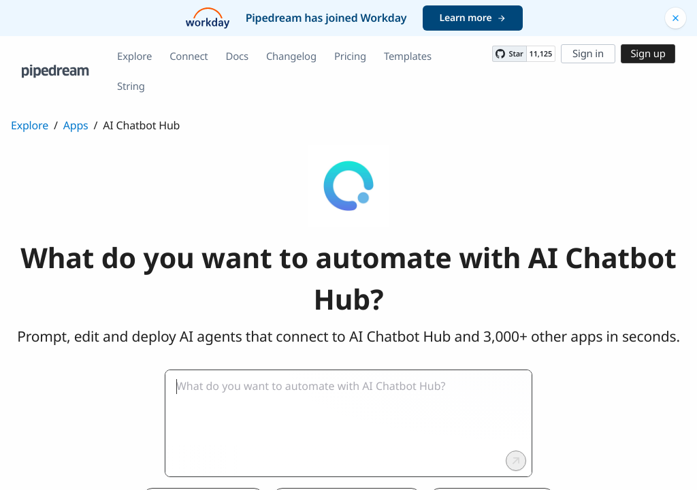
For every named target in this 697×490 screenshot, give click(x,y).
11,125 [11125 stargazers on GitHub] (541, 54)
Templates (408, 56)
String (131, 86)
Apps (75, 125)
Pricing (350, 56)
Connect (188, 56)
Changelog (291, 56)
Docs (237, 56)
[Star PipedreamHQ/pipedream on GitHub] (509, 54)
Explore (134, 56)
